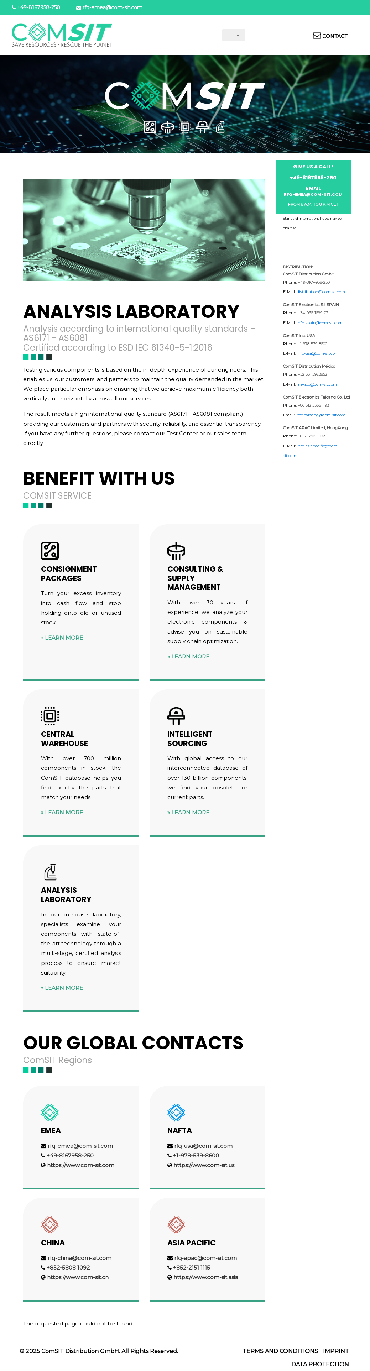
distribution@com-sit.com (321, 291)
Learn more (64, 637)
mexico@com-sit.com (317, 384)
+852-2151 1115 (191, 1267)
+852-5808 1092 (68, 1267)
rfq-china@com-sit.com (79, 1258)
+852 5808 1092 (311, 436)
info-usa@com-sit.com (318, 353)
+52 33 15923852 (312, 374)
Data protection (320, 1364)
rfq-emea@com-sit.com (112, 7)
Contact (334, 36)
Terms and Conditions (280, 1351)
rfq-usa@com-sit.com (203, 1145)
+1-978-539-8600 (196, 1155)
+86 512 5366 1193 (313, 405)
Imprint (336, 1351)
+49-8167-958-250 (314, 282)
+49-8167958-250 (38, 7)
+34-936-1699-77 (313, 312)
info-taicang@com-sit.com (320, 415)
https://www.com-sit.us (203, 1165)
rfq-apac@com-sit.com (205, 1258)
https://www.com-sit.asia (205, 1277)
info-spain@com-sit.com (320, 322)
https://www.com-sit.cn (78, 1277)
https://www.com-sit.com (80, 1165)
